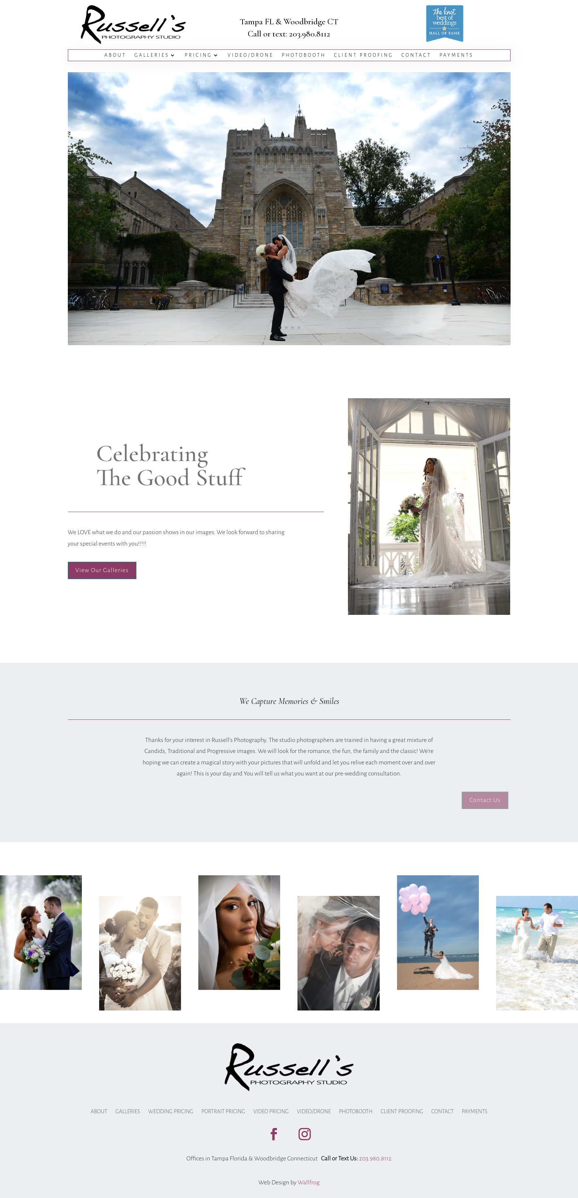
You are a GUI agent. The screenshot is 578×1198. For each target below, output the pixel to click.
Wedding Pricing (170, 1111)
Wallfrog (308, 1182)
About (115, 55)
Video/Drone (251, 55)
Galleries (152, 55)
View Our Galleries (102, 570)
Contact (416, 55)
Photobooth (304, 55)
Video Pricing (271, 1111)
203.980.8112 (309, 34)
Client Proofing (363, 55)
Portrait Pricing (223, 1111)
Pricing (198, 55)
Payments (456, 55)
